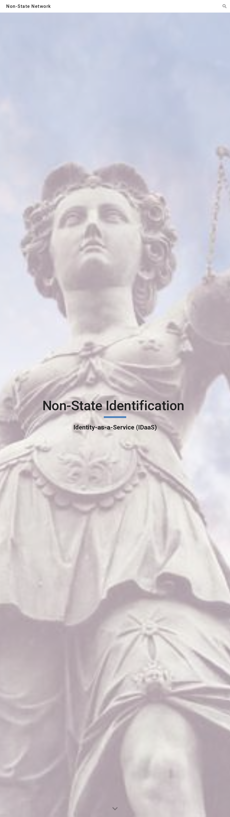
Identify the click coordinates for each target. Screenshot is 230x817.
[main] (115, 414)
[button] (224, 6)
